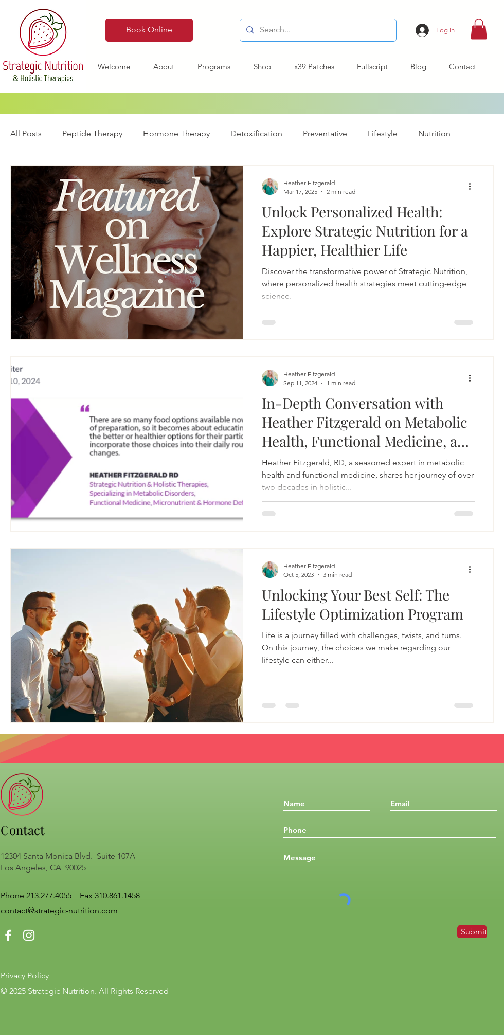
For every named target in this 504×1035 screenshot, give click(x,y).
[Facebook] (8, 935)
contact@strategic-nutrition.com (59, 910)
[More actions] (473, 186)
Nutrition (434, 133)
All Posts (26, 133)
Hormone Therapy (176, 133)
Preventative (325, 133)
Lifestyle (383, 133)
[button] (479, 29)
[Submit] (472, 931)
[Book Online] (149, 30)
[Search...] (317, 30)
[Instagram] (29, 935)
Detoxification (256, 133)
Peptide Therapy (92, 133)
